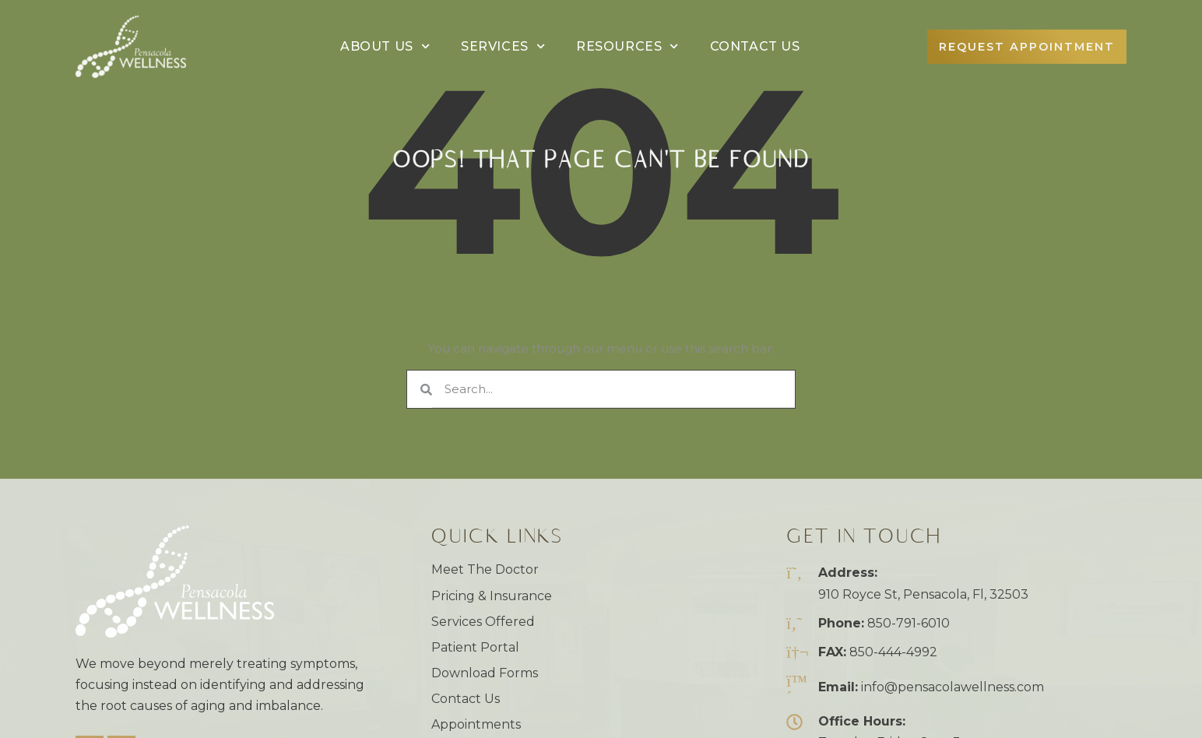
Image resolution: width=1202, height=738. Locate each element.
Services (503, 46)
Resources (627, 46)
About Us (385, 46)
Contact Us (755, 46)
